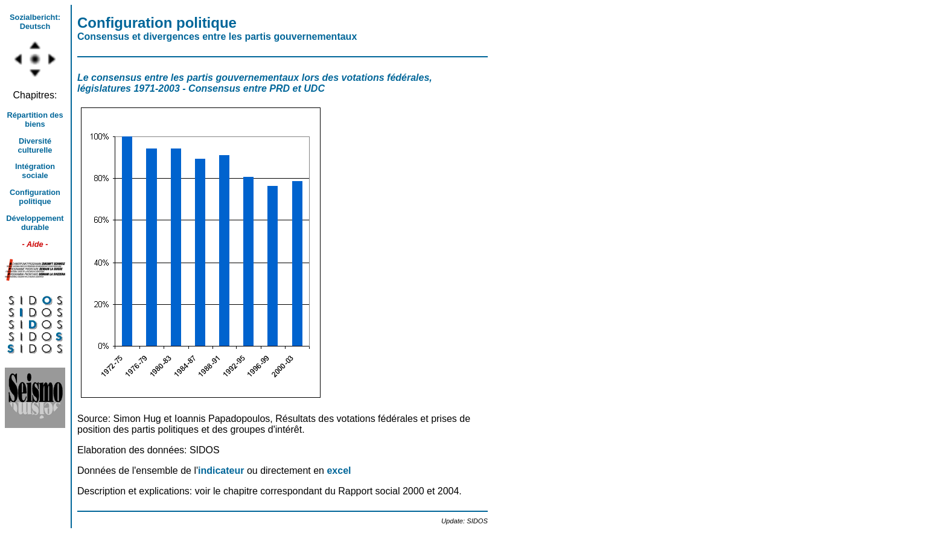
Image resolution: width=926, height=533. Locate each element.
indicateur (222, 470)
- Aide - (35, 244)
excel (339, 470)
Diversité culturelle (35, 145)
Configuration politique (35, 197)
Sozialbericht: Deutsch (35, 22)
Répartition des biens (35, 119)
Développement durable (34, 223)
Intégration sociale (35, 171)
